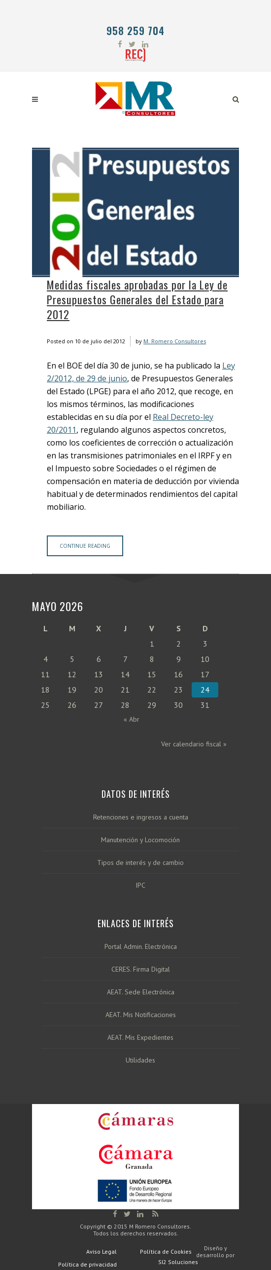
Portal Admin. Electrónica (140, 946)
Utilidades (140, 1060)
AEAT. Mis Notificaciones (140, 1015)
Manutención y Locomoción (140, 840)
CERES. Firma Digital (140, 969)
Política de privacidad (87, 1264)
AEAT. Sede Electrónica (140, 992)
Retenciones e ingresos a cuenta (140, 817)
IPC (140, 885)
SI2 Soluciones (178, 1262)
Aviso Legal (101, 1251)
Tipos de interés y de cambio (140, 863)
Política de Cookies (166, 1251)
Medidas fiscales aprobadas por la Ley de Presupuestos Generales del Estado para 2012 (137, 299)
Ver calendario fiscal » (194, 743)
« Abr (131, 719)
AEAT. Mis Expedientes (140, 1037)
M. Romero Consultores (174, 341)
